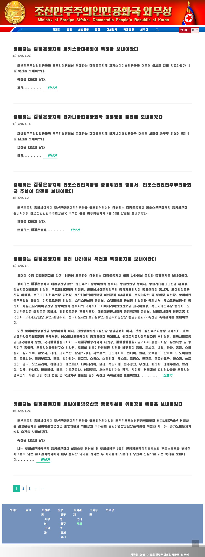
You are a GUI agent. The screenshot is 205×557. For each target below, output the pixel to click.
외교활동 (83, 29)
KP (194, 30)
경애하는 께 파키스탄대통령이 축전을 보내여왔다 (75, 49)
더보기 (52, 87)
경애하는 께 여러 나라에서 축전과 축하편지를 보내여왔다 (84, 259)
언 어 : (185, 30)
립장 (97, 29)
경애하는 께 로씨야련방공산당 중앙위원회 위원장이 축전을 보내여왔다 (98, 404)
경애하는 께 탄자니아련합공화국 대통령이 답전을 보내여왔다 (88, 117)
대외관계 (112, 29)
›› (42, 488)
